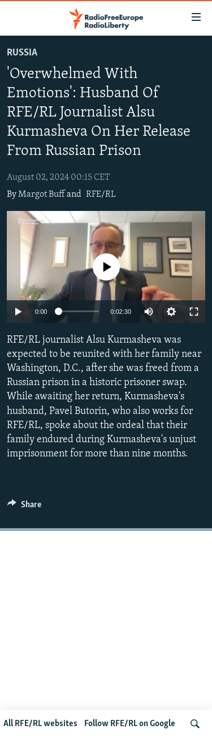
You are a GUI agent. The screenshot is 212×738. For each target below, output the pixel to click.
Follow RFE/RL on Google (129, 723)
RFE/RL (101, 194)
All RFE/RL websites (40, 723)
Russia (22, 53)
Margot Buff (41, 194)
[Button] (24, 507)
